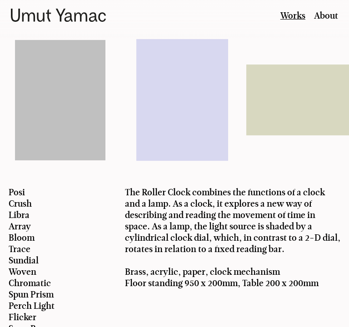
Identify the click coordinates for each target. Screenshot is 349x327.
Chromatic (30, 283)
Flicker (22, 317)
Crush (20, 204)
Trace (19, 249)
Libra (19, 215)
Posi (17, 192)
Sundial (24, 260)
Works (292, 16)
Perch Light (32, 306)
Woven (22, 272)
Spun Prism (31, 294)
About (326, 16)
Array (20, 226)
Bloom (22, 238)
